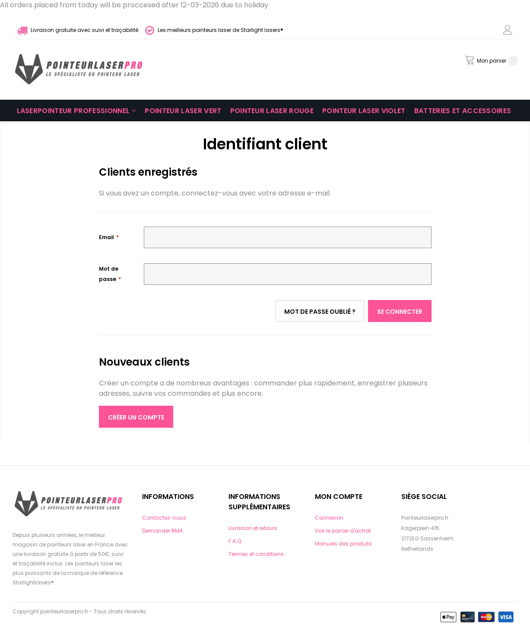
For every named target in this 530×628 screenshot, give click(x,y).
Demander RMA (162, 530)
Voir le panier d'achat (343, 530)
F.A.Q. (235, 541)
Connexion (329, 517)
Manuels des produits (343, 543)
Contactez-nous (164, 517)
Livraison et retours (253, 528)
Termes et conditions (256, 554)
